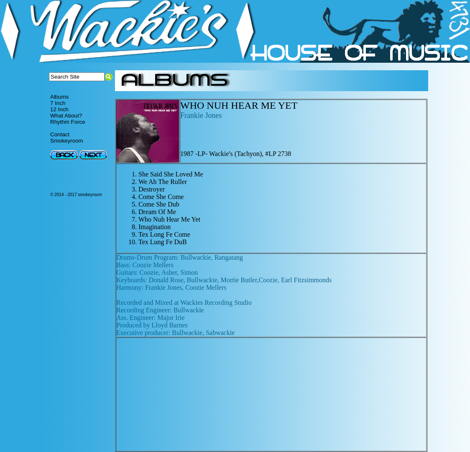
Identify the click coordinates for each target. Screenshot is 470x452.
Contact (59, 134)
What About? (66, 115)
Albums (59, 97)
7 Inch (57, 103)
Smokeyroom (66, 141)
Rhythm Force (67, 122)
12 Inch (59, 109)
